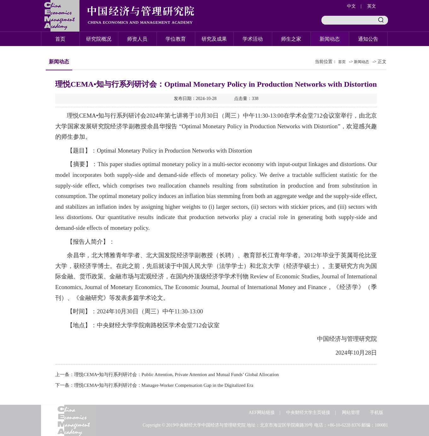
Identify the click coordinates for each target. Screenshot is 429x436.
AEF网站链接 (261, 412)
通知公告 (368, 39)
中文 (351, 6)
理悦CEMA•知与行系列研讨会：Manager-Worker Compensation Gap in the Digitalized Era (163, 385)
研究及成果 (214, 39)
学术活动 (253, 39)
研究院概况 (98, 39)
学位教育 (176, 39)
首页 (60, 39)
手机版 (376, 412)
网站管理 (351, 412)
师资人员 (137, 39)
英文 (371, 6)
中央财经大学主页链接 (308, 412)
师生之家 (291, 39)
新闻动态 (330, 39)
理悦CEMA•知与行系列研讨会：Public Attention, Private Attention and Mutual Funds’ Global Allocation (176, 374)
